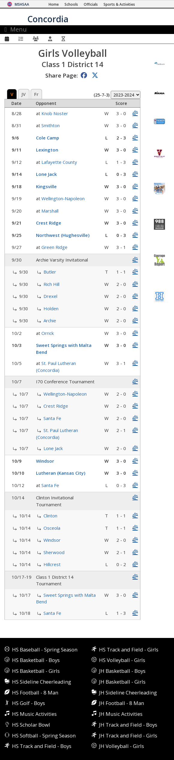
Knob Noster (54, 113)
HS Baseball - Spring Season (44, 649)
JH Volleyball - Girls (121, 746)
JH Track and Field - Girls (128, 735)
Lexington (47, 150)
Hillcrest (52, 564)
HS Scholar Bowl (31, 724)
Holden (51, 308)
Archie (50, 320)
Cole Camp (47, 138)
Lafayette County (59, 162)
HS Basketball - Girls (36, 670)
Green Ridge (54, 247)
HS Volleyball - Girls (122, 660)
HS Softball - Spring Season (44, 735)
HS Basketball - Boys (36, 660)
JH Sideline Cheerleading (128, 692)
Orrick (47, 333)
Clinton (50, 516)
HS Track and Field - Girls (128, 649)
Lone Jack (46, 174)
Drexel (50, 296)
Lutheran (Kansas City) (60, 473)
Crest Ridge (48, 223)
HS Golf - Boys (28, 703)
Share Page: (61, 75)
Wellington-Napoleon (63, 198)
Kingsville (46, 186)
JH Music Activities (120, 713)
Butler (50, 272)
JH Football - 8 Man (121, 703)
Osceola (52, 528)
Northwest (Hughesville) (62, 235)
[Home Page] (53, 4)
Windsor (45, 461)
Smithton (50, 125)
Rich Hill (51, 284)
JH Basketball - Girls (122, 681)
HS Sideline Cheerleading (41, 681)
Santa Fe (52, 418)
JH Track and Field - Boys (128, 724)
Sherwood (54, 552)
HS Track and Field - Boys (41, 746)
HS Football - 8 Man (35, 692)
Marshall (49, 211)
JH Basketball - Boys (122, 670)
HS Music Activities (34, 713)
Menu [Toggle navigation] (16, 29)
